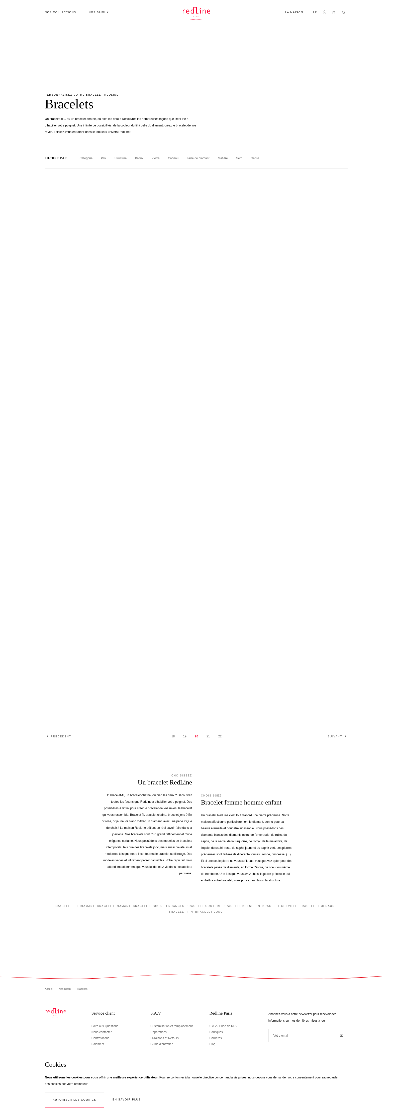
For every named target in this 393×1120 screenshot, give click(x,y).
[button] (315, 13)
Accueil (49, 989)
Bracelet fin (181, 911)
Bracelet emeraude (318, 906)
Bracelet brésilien (242, 906)
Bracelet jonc (209, 911)
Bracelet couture (203, 906)
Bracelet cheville (280, 906)
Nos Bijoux (65, 989)
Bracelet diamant (114, 906)
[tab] (196, 158)
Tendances (174, 906)
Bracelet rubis (147, 906)
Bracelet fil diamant (75, 906)
